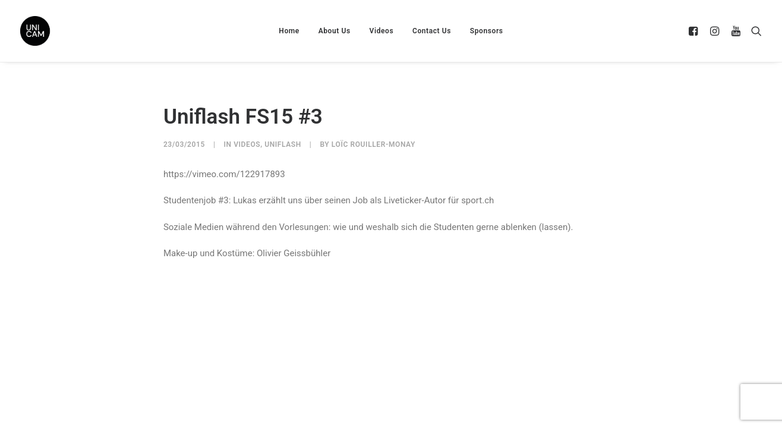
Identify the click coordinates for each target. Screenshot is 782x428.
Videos (382, 31)
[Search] (754, 31)
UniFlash (282, 144)
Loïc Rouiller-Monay (373, 144)
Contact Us (431, 31)
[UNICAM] (64, 31)
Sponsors (486, 31)
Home (289, 31)
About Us (335, 31)
